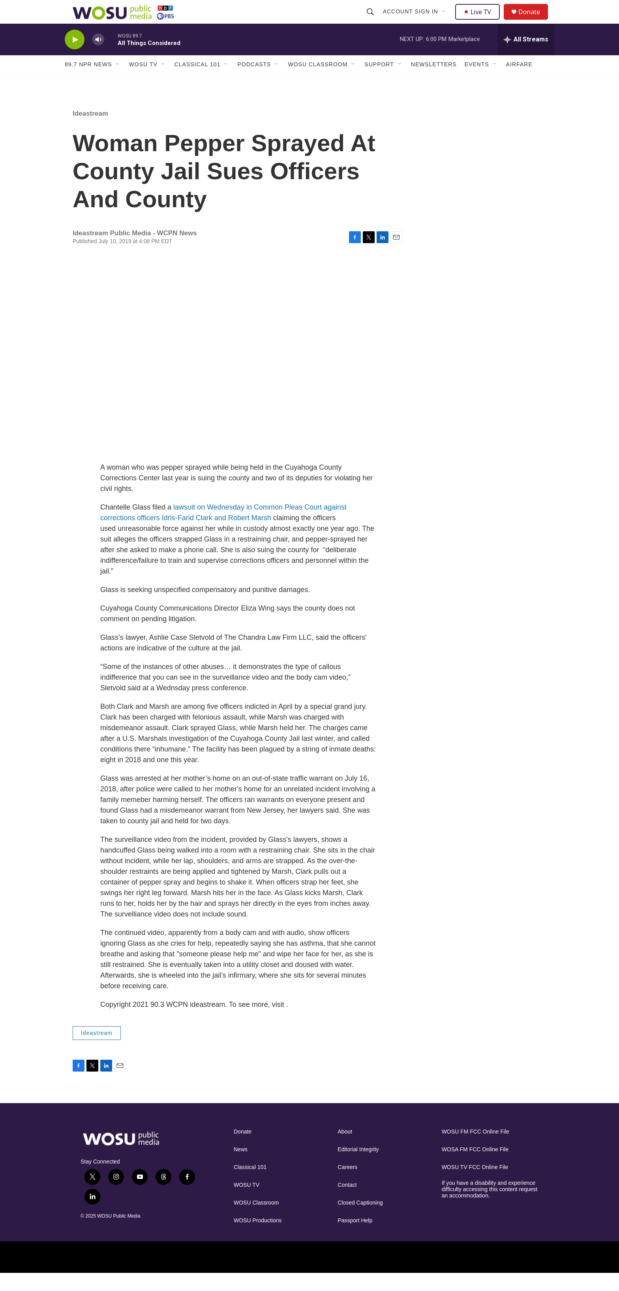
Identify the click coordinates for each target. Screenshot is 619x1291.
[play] (74, 57)
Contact (347, 1203)
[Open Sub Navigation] (445, 20)
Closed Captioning (360, 1221)
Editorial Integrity (358, 1167)
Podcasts (254, 82)
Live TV (480, 20)
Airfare (519, 82)
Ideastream (90, 131)
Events (477, 82)
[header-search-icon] (371, 20)
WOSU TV (143, 82)
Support (379, 82)
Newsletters (434, 82)
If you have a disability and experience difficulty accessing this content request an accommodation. (490, 1207)
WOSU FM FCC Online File (475, 1149)
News (241, 1167)
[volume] (98, 57)
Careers (347, 1185)
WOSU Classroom (317, 82)
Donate (534, 21)
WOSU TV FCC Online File (475, 1185)
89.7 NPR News (88, 82)
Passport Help (355, 1238)
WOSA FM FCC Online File (475, 1167)
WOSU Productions (257, 1238)
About (345, 1149)
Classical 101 (197, 82)
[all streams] (526, 57)
